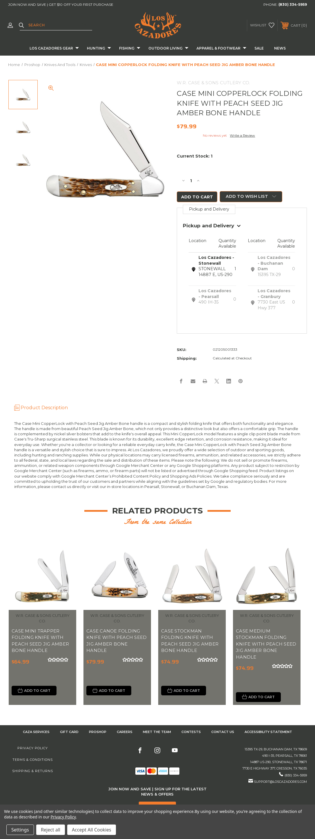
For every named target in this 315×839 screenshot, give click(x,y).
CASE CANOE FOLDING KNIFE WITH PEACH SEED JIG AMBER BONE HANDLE (116, 641)
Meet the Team (157, 732)
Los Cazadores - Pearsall (215, 294)
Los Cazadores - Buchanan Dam (274, 263)
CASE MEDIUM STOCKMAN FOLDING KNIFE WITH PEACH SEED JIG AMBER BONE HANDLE (266, 644)
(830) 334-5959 (292, 4)
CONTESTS (191, 732)
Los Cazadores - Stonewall (216, 260)
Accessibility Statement (268, 732)
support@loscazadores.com (280, 782)
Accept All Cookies (91, 830)
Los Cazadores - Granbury (274, 294)
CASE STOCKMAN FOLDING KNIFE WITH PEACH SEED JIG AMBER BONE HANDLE (190, 641)
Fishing (129, 48)
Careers (124, 732)
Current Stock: (194, 156)
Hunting (99, 48)
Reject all (50, 830)
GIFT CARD (69, 732)
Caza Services (36, 732)
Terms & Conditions (32, 760)
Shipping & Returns (32, 771)
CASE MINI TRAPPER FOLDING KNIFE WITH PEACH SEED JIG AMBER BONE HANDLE (40, 641)
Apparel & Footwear (221, 48)
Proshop (97, 732)
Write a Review (242, 135)
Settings (20, 830)
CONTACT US (222, 732)
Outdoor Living (168, 48)
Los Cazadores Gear (54, 48)
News (280, 48)
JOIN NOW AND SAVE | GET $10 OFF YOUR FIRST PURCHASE (60, 4)
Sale (259, 48)
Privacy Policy (32, 749)
